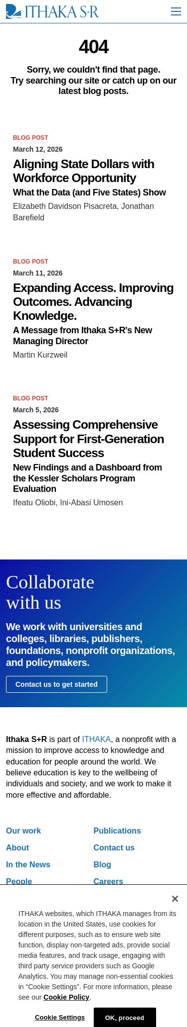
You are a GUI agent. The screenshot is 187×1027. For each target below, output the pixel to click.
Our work (23, 831)
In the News (28, 864)
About (17, 847)
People (19, 881)
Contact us (114, 847)
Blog (103, 864)
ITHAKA (96, 739)
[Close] (175, 903)
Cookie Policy (66, 1001)
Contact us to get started (56, 684)
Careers (109, 881)
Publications (117, 831)
